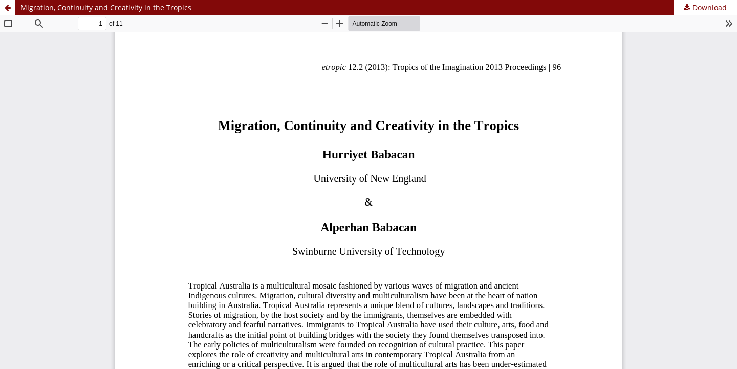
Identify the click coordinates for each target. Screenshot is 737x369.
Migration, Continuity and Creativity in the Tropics (105, 7)
